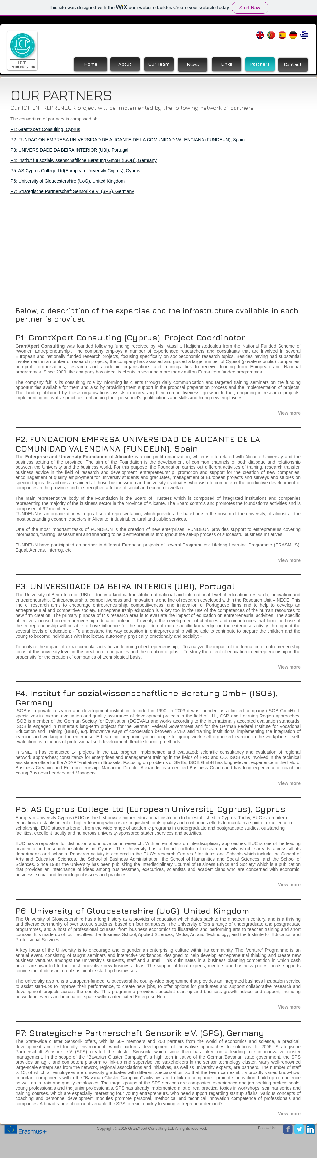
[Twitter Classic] (299, 1129)
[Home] (90, 64)
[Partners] (260, 64)
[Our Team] (159, 64)
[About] (125, 64)
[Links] (226, 64)
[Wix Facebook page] (288, 1129)
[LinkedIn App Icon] (310, 1129)
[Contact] (293, 65)
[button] (276, 413)
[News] (192, 65)
